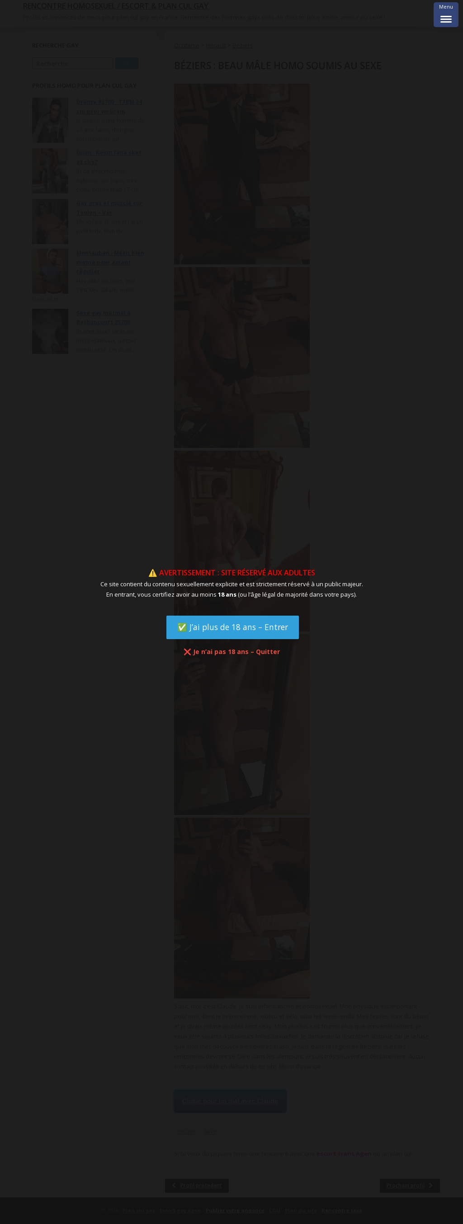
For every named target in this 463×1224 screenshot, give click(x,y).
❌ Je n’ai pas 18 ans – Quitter (232, 651)
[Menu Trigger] (446, 14)
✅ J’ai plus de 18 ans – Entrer (232, 626)
